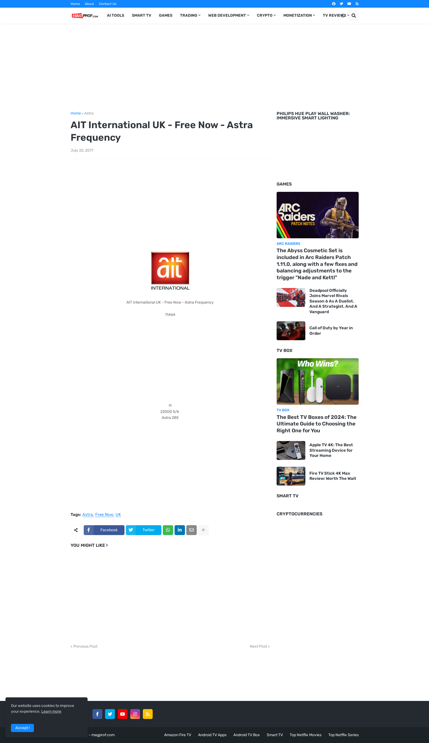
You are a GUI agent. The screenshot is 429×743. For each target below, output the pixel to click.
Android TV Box (246, 735)
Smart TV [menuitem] (141, 15)
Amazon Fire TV (177, 735)
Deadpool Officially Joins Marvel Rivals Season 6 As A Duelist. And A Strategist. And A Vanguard (333, 301)
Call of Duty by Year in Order (331, 330)
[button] (343, 15)
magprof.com (103, 735)
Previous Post (85, 646)
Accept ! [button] (22, 728)
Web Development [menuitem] (227, 15)
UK (118, 515)
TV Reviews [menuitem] (334, 15)
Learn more (51, 711)
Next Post (258, 646)
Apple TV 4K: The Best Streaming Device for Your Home (331, 450)
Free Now (104, 515)
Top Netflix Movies (305, 735)
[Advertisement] (215, 66)
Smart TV (275, 735)
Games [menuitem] (165, 15)
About (89, 4)
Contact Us (107, 4)
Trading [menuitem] (188, 15)
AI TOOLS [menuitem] (115, 15)
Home (75, 4)
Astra (89, 113)
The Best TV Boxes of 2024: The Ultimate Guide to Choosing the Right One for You (316, 424)
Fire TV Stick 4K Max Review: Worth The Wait (332, 476)
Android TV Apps (212, 735)
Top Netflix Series (343, 735)
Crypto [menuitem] (265, 15)
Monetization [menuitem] (297, 15)
